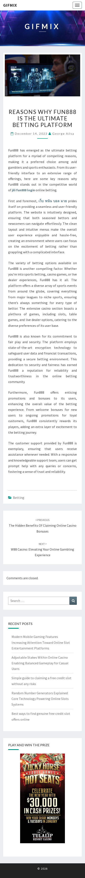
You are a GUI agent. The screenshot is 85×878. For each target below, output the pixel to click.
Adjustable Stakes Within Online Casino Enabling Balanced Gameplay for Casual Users (40, 663)
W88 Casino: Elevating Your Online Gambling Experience (42, 549)
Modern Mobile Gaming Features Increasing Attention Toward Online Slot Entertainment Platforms (41, 642)
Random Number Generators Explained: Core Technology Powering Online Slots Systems (40, 698)
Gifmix (10, 5)
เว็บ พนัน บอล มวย (53, 201)
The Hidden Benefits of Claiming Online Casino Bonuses (42, 525)
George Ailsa (63, 133)
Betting (18, 497)
